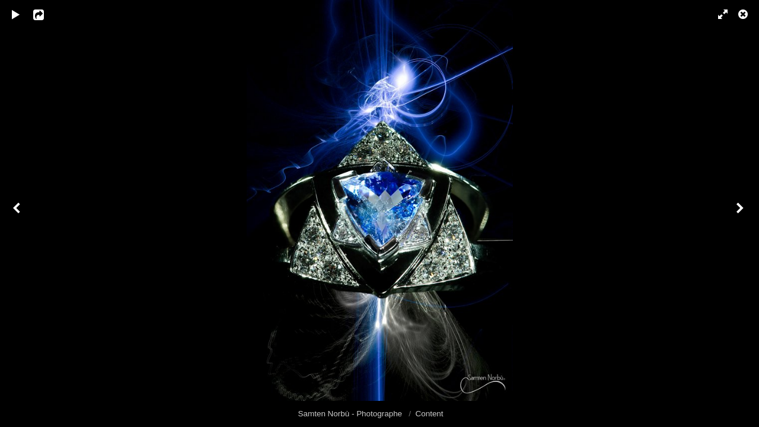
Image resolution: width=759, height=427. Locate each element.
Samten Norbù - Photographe (351, 413)
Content (430, 413)
